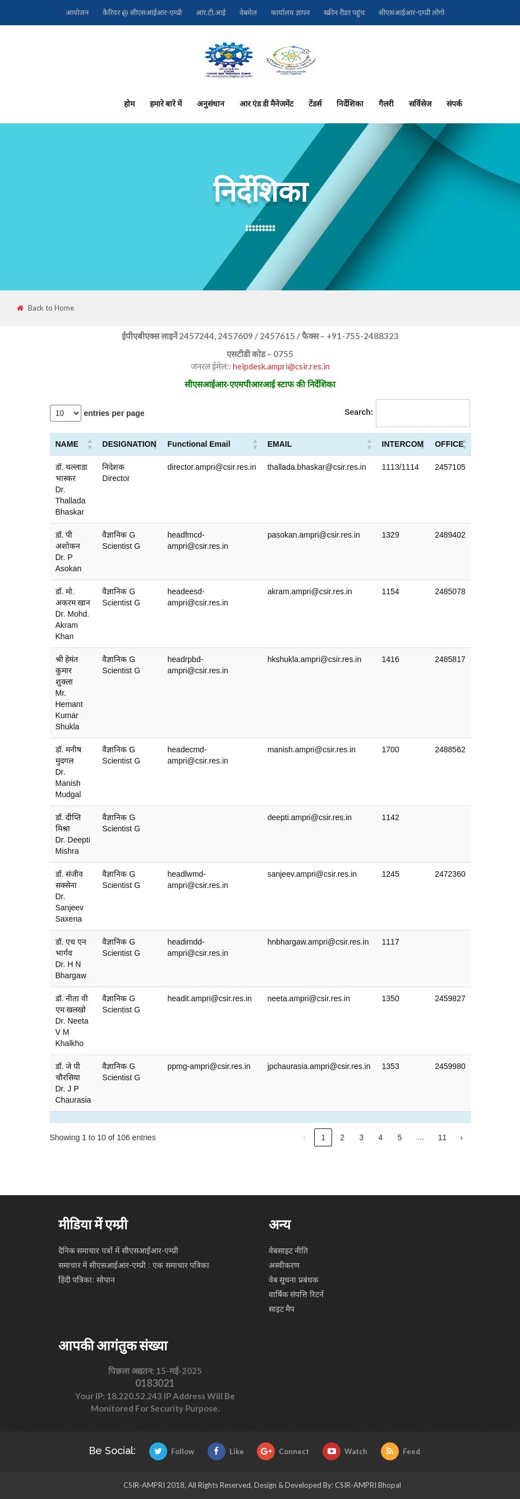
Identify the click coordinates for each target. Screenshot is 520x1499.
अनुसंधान (210, 103)
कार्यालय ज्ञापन (290, 12)
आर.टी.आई (211, 12)
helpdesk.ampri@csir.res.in (281, 366)
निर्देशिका (350, 103)
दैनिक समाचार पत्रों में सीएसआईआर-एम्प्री (118, 1250)
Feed (400, 1451)
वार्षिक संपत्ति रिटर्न (296, 1294)
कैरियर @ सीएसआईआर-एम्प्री (142, 12)
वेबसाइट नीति (289, 1250)
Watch (345, 1451)
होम (129, 103)
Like (226, 1451)
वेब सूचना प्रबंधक (294, 1279)
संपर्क (454, 103)
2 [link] (342, 1137)
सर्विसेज (420, 103)
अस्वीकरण (284, 1265)
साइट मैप (282, 1308)
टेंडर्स (315, 103)
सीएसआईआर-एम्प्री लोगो (411, 12)
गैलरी (386, 103)
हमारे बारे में (166, 103)
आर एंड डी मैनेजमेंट (266, 103)
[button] (89, 444)
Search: (358, 412)
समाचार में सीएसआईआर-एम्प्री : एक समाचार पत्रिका (134, 1265)
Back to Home (45, 308)
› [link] (461, 1137)
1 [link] (323, 1137)
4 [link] (381, 1137)
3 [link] (362, 1137)
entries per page (114, 413)
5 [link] (400, 1137)
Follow (171, 1451)
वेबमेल (248, 12)
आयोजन (77, 12)
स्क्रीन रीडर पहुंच (344, 12)
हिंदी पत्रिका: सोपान (87, 1279)
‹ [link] (304, 1137)
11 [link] (442, 1137)
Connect (283, 1451)
